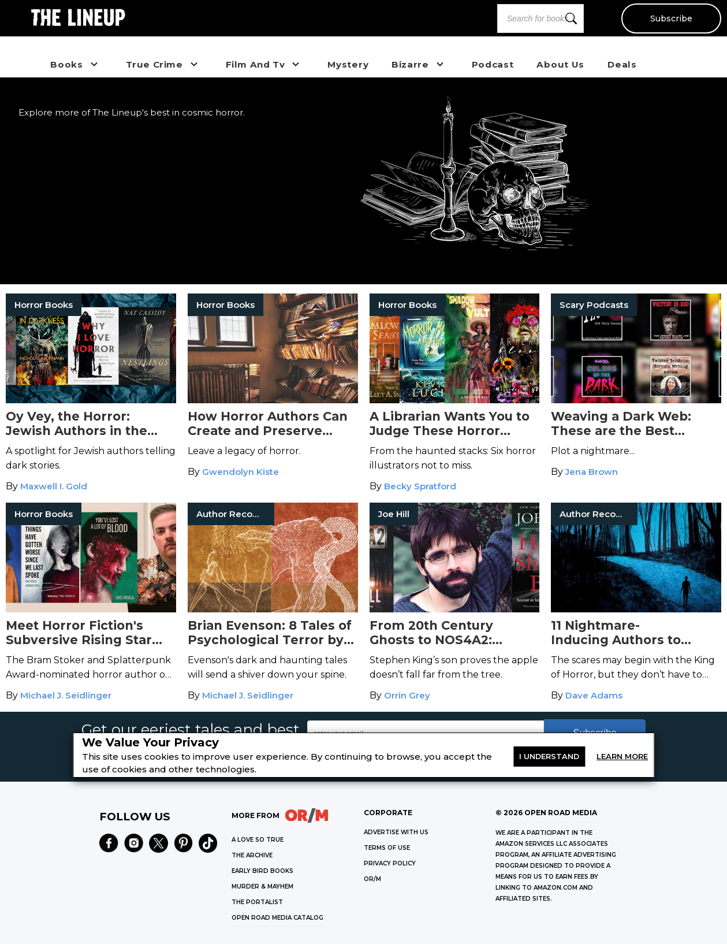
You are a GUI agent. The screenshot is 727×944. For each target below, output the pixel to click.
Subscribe (670, 18)
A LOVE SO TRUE (258, 839)
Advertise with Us (396, 832)
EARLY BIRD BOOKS (262, 871)
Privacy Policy (390, 863)
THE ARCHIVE (252, 855)
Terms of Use (387, 848)
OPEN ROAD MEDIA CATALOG (277, 917)
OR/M (372, 879)
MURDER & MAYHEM (262, 886)
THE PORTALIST (257, 902)
